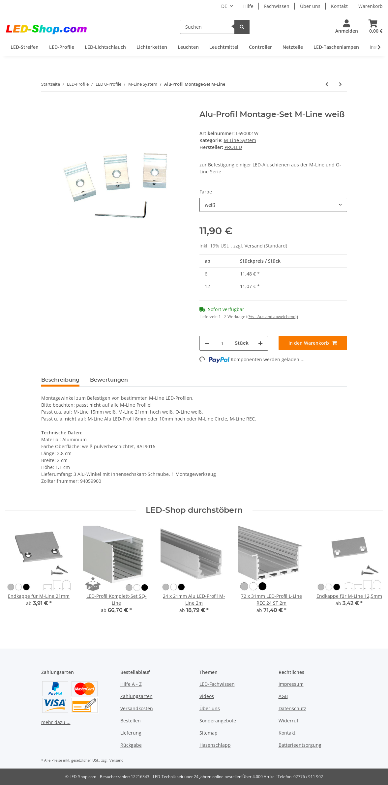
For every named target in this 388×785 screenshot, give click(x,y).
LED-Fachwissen (217, 684)
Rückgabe (131, 745)
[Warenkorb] (373, 26)
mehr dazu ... (56, 722)
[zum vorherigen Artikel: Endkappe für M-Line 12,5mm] (327, 84)
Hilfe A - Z (131, 684)
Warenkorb (370, 6)
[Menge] (222, 343)
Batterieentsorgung (300, 745)
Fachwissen (276, 6)
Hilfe (248, 6)
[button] (346, 26)
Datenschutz (292, 708)
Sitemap (208, 733)
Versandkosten (136, 708)
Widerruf (288, 720)
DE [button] (224, 6)
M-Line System (240, 140)
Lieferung (130, 733)
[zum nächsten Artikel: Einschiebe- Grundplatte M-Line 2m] (340, 84)
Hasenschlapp (215, 745)
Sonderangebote (217, 720)
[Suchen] (207, 27)
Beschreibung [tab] (60, 380)
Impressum (291, 684)
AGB (283, 696)
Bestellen (130, 720)
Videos (206, 696)
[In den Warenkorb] (46, 106)
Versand (254, 246)
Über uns (310, 6)
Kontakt (339, 6)
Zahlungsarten (136, 696)
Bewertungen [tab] (109, 380)
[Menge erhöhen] (260, 343)
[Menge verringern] (207, 343)
